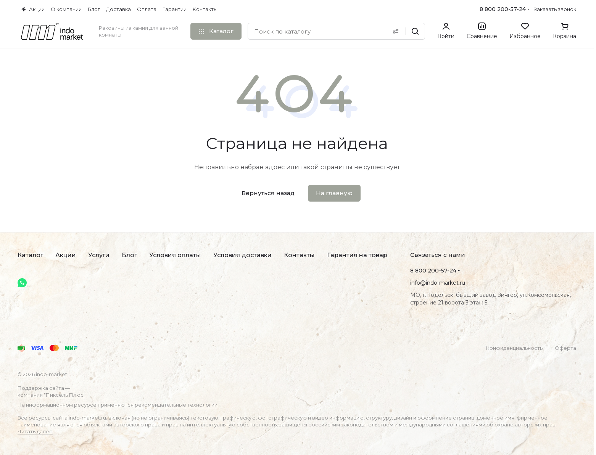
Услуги (99, 255)
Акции (65, 255)
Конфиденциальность (514, 348)
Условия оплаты (175, 255)
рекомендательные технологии (176, 405)
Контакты (299, 255)
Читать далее (35, 431)
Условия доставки (242, 255)
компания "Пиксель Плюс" (51, 395)
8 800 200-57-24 (503, 9)
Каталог (30, 255)
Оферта (565, 348)
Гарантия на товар (357, 255)
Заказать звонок (555, 9)
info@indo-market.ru (437, 282)
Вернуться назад (268, 193)
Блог (129, 255)
